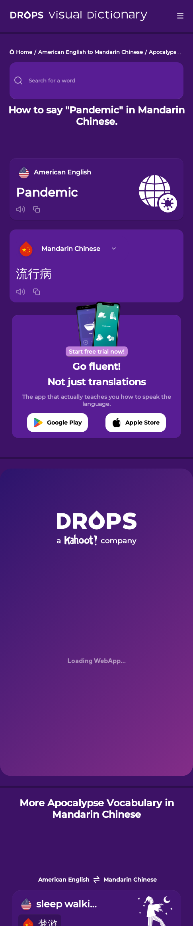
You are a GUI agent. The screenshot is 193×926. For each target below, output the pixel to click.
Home (24, 52)
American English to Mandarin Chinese (90, 52)
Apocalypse (164, 52)
